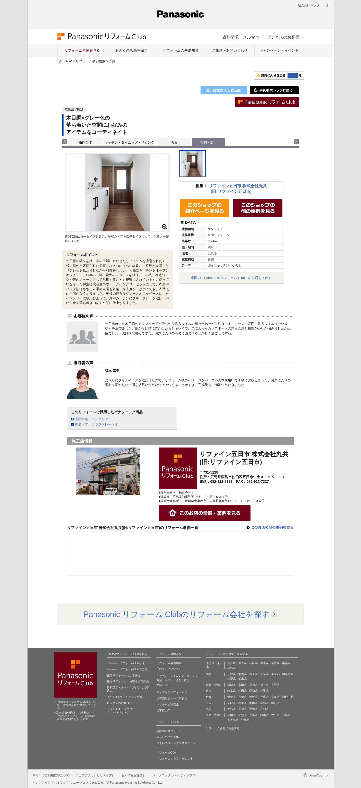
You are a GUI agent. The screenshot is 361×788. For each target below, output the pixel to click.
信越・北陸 (213, 684)
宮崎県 (286, 714)
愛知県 (253, 690)
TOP (68, 61)
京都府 (242, 696)
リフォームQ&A (166, 752)
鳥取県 (231, 702)
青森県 (242, 663)
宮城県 (275, 663)
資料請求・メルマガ (240, 37)
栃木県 (242, 678)
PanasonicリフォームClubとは (126, 663)
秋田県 (253, 663)
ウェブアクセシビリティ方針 (95, 775)
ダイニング (177, 675)
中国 (208, 702)
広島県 (264, 702)
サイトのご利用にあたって (51, 775)
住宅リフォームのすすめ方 (124, 675)
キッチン (162, 675)
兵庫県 (264, 696)
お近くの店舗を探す (131, 50)
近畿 (208, 696)
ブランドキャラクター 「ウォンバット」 (121, 710)
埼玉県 (253, 674)
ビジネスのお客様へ (285, 37)
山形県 (286, 663)
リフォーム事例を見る (82, 50)
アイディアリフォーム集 (171, 692)
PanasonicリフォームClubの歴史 (127, 669)
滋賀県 (231, 696)
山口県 (275, 702)
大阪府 (253, 696)
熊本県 (264, 714)
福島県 (231, 667)
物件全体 (85, 142)
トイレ (169, 680)
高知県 (264, 708)
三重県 (264, 690)
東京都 (275, 674)
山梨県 (231, 678)
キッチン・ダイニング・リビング (129, 142)
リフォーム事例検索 (90, 61)
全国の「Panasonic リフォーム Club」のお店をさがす (231, 278)
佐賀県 (242, 714)
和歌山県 (287, 696)
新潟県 (231, 684)
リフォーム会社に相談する (223, 728)
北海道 (231, 663)
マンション (174, 668)
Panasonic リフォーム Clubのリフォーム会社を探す (177, 614)
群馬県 (242, 674)
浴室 (159, 680)
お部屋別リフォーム (169, 731)
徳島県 (231, 708)
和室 (186, 680)
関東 (208, 674)
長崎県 (253, 714)
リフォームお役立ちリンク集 (174, 758)
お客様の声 (163, 710)
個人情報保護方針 (133, 775)
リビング (192, 675)
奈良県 (275, 696)
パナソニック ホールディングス (174, 775)
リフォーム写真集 (167, 704)
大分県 (275, 714)
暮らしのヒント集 (167, 736)
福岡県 (231, 714)
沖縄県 (245, 719)
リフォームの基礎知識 (180, 50)
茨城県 (231, 674)
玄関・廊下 (163, 685)
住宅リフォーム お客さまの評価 (128, 681)
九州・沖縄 (213, 714)
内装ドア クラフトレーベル (96, 424)
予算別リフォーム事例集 (171, 698)
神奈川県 (287, 674)
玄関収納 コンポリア (91, 419)
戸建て (160, 668)
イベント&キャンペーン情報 (124, 696)
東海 (208, 690)
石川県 (253, 684)
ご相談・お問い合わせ (230, 50)
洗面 (173, 142)
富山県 (242, 684)
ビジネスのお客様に (119, 702)
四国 (208, 708)
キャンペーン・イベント (279, 50)
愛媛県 (253, 708)
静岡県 (242, 690)
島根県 (242, 702)
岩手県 (264, 663)
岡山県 (253, 702)
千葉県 (264, 674)
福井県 (264, 684)
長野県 (275, 684)
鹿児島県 (233, 719)
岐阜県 (231, 690)
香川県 (242, 708)
